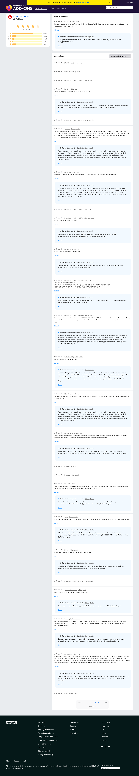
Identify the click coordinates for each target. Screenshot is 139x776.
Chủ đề (51, 8)
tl (65, 484)
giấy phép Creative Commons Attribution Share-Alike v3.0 (74, 766)
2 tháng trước (77, 63)
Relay (103, 733)
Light (66, 517)
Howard (67, 475)
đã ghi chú (22, 766)
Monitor (104, 737)
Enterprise (74, 733)
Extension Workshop (46, 733)
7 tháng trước (76, 619)
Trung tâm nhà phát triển (48, 737)
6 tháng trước (89, 636)
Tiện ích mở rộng (41, 8)
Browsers (105, 726)
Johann (67, 172)
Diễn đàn (41, 747)
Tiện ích (41, 722)
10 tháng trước (74, 21)
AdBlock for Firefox (21, 16)
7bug (66, 693)
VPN (103, 730)
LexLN (67, 89)
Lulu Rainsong (69, 357)
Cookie (16, 761)
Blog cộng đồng (44, 744)
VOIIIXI (67, 21)
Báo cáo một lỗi (44, 751)
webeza (67, 129)
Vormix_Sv (68, 619)
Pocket (104, 740)
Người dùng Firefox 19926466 (74, 80)
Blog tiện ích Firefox (46, 730)
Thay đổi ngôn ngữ (107, 765)
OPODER (68, 654)
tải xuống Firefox (83, 2)
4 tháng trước (76, 394)
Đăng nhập (129, 2)
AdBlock (19, 19)
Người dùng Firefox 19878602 (74, 315)
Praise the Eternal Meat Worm (74, 581)
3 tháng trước (89, 120)
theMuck (68, 71)
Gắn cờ (56, 30)
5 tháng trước (74, 550)
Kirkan (67, 550)
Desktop (73, 726)
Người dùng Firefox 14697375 (74, 218)
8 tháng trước (89, 36)
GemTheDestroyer (71, 590)
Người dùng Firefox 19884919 (74, 280)
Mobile (72, 730)
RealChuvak (69, 63)
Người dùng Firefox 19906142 (74, 120)
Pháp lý (24, 761)
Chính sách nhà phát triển (48, 740)
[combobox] (119, 7)
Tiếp (105, 703)
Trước (80, 703)
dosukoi (67, 466)
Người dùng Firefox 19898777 (74, 209)
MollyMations (69, 433)
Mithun (67, 249)
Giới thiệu (41, 726)
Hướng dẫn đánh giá (46, 755)
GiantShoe (68, 394)
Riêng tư (8, 761)
